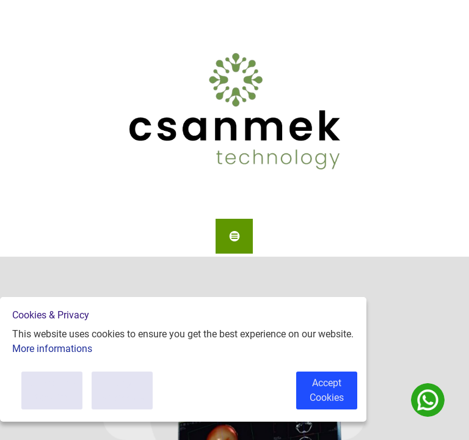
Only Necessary (122, 390)
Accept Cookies (327, 390)
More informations (52, 348)
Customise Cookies (52, 390)
